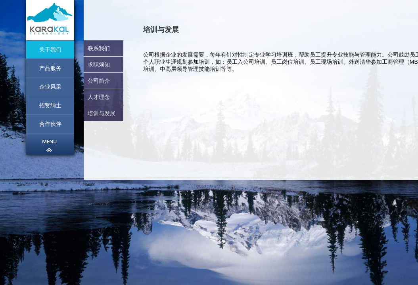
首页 (50, 20)
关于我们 (50, 49)
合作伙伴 (50, 124)
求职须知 (99, 64)
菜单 (50, 144)
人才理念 (99, 97)
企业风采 (50, 87)
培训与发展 (101, 113)
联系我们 (99, 48)
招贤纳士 (50, 105)
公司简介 (99, 81)
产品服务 (50, 68)
